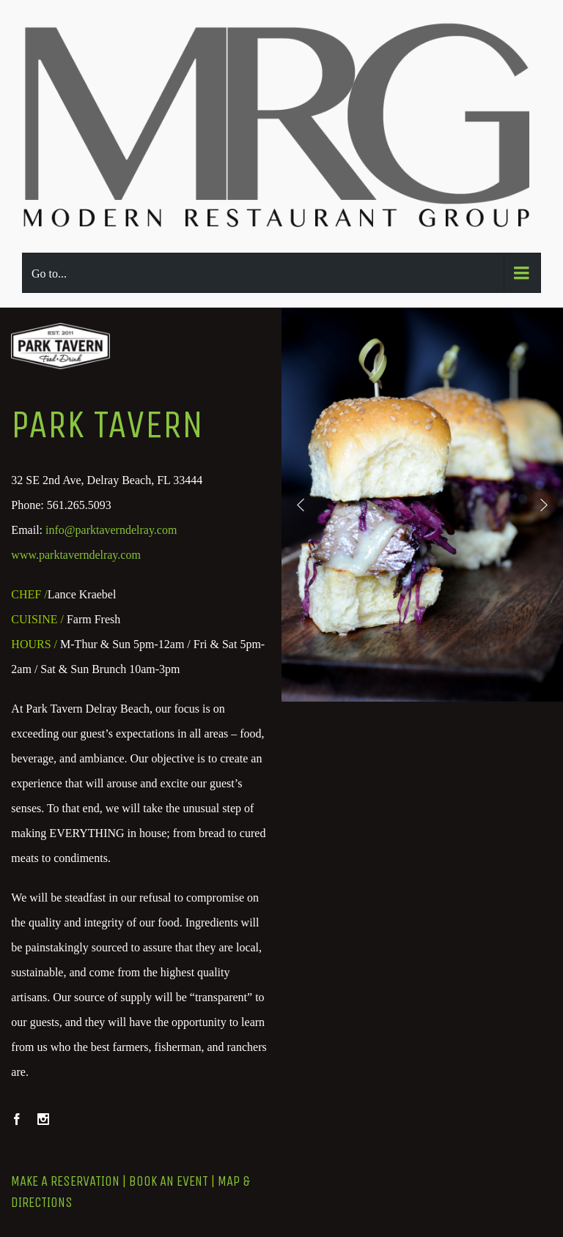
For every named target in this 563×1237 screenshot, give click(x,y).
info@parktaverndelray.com (111, 530)
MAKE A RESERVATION (65, 1181)
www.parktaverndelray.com (76, 555)
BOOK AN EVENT (168, 1181)
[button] (300, 505)
